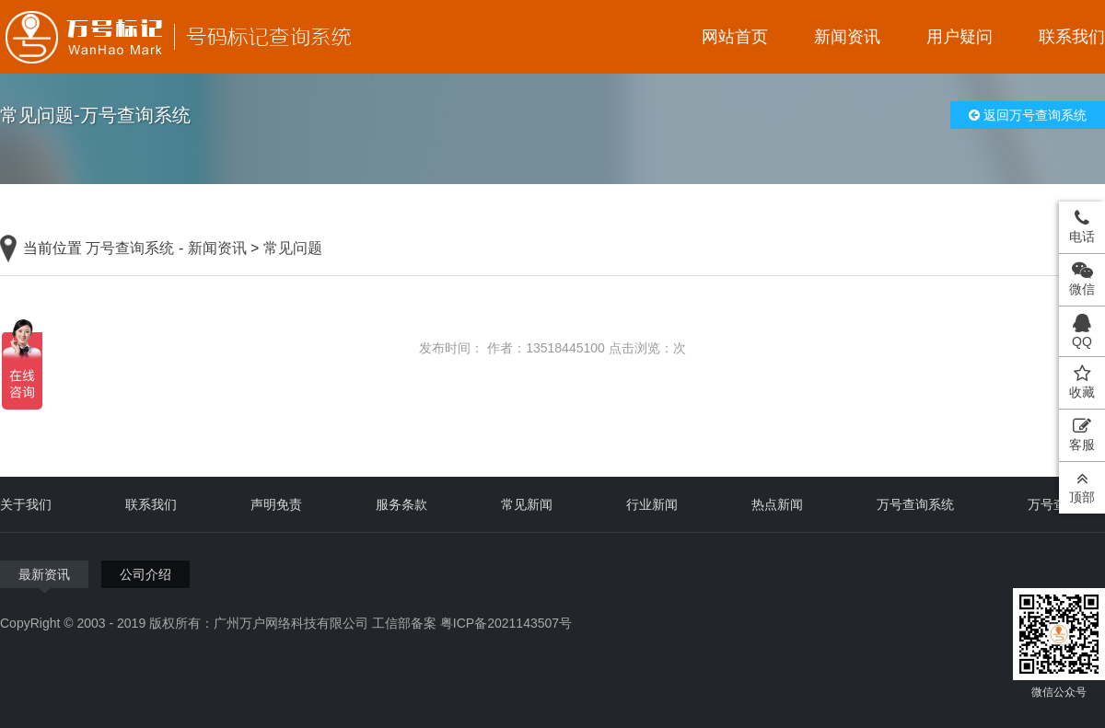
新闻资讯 (847, 37)
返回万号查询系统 (1028, 115)
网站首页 (735, 37)
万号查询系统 (130, 248)
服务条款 (401, 504)
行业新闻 (652, 504)
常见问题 (292, 248)
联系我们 (1072, 37)
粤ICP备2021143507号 (506, 623)
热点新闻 (777, 504)
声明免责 (276, 504)
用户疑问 (959, 37)
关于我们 (26, 504)
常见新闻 (526, 504)
